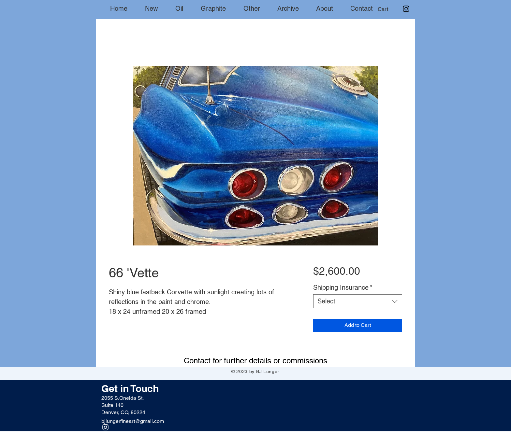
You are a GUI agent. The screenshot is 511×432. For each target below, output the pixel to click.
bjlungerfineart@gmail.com (132, 421)
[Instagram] (406, 9)
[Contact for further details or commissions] (255, 360)
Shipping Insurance (342, 287)
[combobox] (357, 301)
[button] (389, 9)
